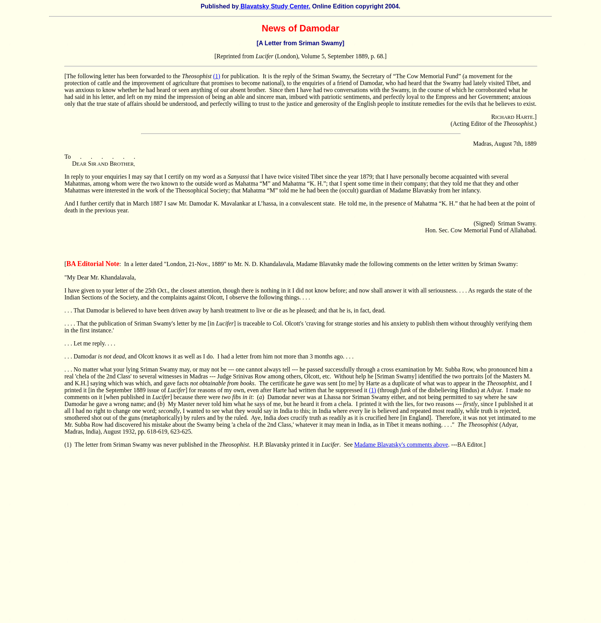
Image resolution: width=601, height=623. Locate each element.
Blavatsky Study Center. (274, 6)
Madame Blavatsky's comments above (401, 444)
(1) (216, 76)
